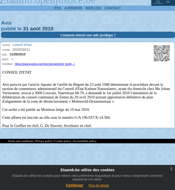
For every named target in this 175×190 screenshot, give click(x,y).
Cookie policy (63, 140)
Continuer (74, 185)
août (35, 28)
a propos (73, 8)
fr (158, 1)
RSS (57, 8)
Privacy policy (43, 140)
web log (93, 8)
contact (113, 8)
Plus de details (99, 185)
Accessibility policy (84, 140)
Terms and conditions (20, 140)
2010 (48, 28)
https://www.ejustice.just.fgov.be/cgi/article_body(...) (45, 64)
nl (168, 1)
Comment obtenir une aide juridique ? (88, 35)
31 (25, 28)
